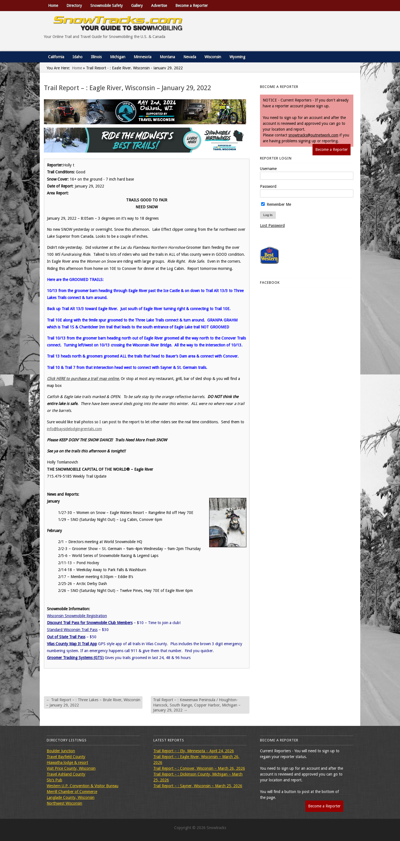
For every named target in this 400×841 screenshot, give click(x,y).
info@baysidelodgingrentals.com (74, 429)
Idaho (77, 57)
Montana (167, 57)
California (56, 57)
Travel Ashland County (66, 774)
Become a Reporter (191, 5)
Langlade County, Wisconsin (70, 797)
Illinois (96, 57)
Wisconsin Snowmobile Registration (77, 616)
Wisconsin (212, 57)
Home (53, 5)
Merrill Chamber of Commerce (72, 791)
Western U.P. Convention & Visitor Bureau (82, 786)
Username (268, 168)
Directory (74, 5)
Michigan (117, 57)
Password (268, 186)
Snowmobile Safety (106, 5)
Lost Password (272, 225)
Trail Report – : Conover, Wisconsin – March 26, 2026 (199, 768)
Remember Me (276, 204)
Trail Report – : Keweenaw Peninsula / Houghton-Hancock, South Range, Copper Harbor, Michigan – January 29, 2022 (197, 705)
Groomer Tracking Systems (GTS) (75, 657)
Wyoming (237, 57)
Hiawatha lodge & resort (67, 762)
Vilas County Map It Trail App (72, 644)
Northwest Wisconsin (64, 803)
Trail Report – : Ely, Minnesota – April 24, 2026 (193, 751)
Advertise (159, 5)
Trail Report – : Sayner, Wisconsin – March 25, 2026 (197, 786)
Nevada (189, 57)
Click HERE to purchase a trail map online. (83, 378)
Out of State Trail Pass (66, 637)
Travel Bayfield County (66, 756)
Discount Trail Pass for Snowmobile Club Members (89, 622)
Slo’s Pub (54, 780)
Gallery (137, 5)
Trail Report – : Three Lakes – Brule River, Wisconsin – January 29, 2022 (93, 702)
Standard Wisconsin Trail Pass (72, 629)
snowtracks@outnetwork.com (313, 135)
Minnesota (142, 57)
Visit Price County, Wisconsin (71, 768)
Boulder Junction (61, 751)
